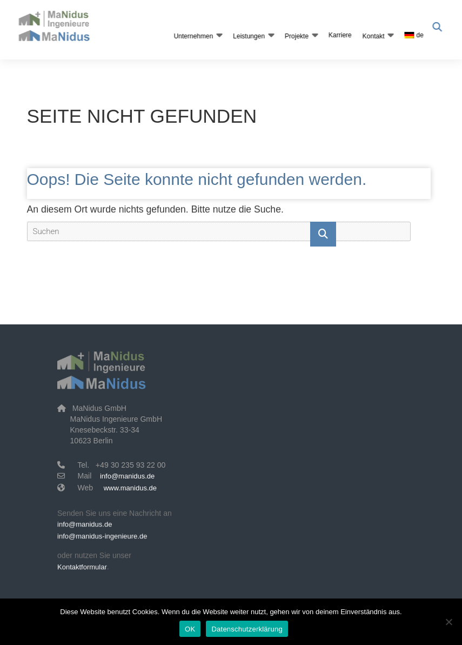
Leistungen (248, 36)
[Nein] (448, 621)
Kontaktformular (82, 569)
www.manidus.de (130, 488)
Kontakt (372, 36)
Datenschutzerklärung (246, 629)
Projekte (295, 36)
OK (190, 629)
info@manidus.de (127, 476)
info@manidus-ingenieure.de (102, 539)
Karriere (339, 35)
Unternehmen (192, 36)
